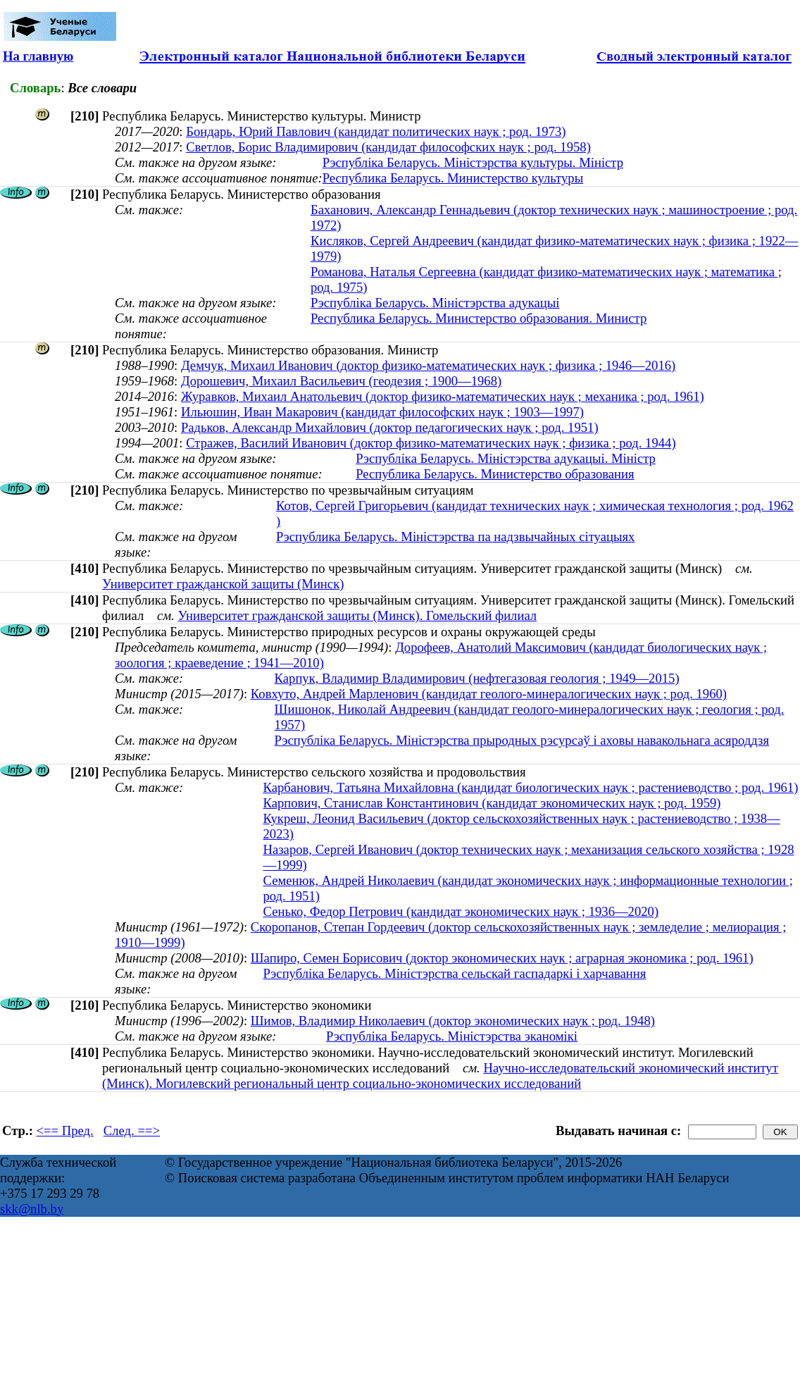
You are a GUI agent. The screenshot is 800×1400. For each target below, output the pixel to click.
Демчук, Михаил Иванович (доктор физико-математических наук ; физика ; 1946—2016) (428, 365)
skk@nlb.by (31, 1208)
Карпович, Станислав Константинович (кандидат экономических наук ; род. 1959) (492, 802)
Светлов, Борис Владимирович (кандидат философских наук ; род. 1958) (388, 147)
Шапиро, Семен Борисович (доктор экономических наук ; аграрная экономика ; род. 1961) (502, 957)
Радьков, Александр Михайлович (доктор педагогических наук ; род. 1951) (390, 427)
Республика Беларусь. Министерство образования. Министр (478, 318)
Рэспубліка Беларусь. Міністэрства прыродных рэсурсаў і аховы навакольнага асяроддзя (522, 740)
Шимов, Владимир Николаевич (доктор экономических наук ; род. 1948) (453, 1020)
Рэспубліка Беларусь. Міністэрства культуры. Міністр (473, 162)
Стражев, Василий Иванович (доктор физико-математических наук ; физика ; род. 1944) (430, 442)
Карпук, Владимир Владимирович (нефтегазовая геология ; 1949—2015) (477, 678)
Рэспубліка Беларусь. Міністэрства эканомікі (451, 1036)
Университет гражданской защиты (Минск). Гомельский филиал (357, 615)
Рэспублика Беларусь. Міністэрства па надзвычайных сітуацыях (455, 536)
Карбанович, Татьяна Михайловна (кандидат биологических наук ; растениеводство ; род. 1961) (531, 787)
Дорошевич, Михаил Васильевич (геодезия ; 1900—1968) (341, 380)
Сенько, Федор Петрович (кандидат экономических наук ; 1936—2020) (461, 911)
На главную (38, 56)
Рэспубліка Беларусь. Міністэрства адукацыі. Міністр (506, 458)
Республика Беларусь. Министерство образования (495, 473)
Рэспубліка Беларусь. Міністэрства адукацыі (435, 302)
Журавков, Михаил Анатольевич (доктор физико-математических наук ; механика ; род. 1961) (442, 396)
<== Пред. (65, 1130)
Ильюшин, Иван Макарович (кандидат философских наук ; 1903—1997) (382, 411)
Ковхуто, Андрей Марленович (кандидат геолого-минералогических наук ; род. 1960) (489, 693)
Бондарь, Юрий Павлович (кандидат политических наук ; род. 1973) (375, 131)
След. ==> (132, 1130)
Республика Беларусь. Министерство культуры (453, 178)
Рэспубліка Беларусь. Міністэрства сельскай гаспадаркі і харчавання (454, 973)
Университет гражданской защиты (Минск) (223, 583)
